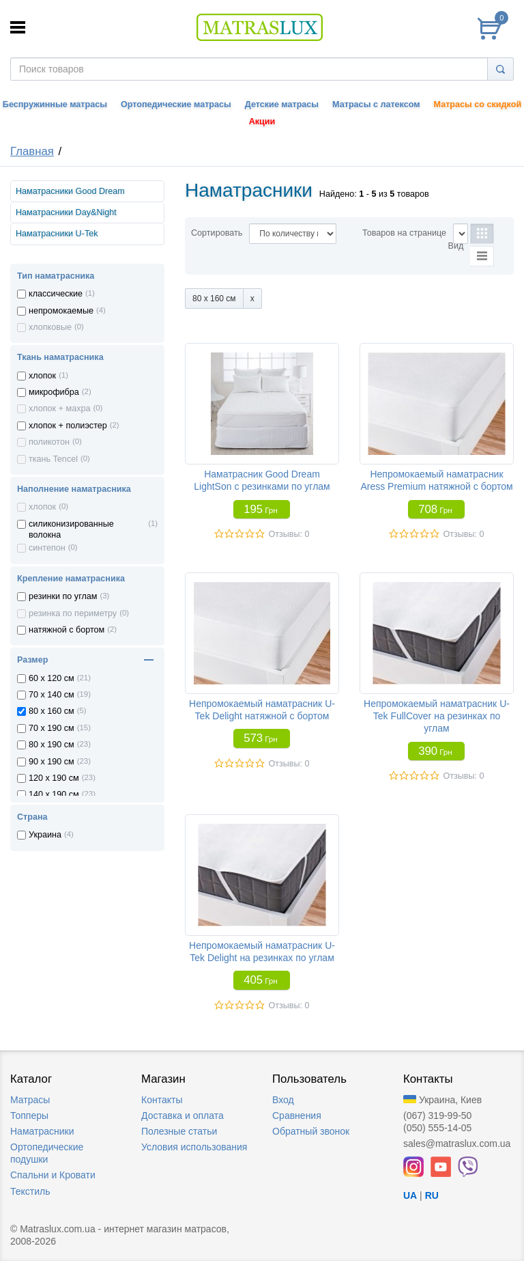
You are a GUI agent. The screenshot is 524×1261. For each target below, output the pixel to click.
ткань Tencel (53, 459)
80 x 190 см (51, 744)
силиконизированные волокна (71, 529)
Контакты (161, 1099)
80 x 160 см (51, 711)
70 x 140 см (51, 694)
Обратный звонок (310, 1131)
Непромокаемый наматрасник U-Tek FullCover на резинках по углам (437, 716)
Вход (283, 1099)
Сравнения (296, 1115)
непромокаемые (61, 311)
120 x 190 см (54, 778)
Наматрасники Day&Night (66, 212)
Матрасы (30, 1099)
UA (410, 1195)
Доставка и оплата (182, 1115)
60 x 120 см (51, 678)
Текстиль (30, 1191)
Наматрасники (42, 1131)
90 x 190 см (51, 761)
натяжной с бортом (66, 630)
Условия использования (194, 1146)
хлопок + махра (59, 408)
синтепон (47, 548)
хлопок (42, 375)
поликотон (49, 442)
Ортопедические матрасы (176, 104)
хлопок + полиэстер (68, 425)
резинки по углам (63, 596)
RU (432, 1195)
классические (56, 294)
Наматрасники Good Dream (70, 191)
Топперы (29, 1115)
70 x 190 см (51, 728)
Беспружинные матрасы (55, 104)
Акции (262, 121)
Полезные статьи (179, 1131)
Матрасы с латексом (376, 104)
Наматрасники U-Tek (57, 233)
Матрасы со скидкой (478, 104)
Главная (32, 151)
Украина (45, 835)
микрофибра (54, 392)
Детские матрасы (282, 104)
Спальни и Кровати (53, 1174)
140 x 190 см (54, 794)
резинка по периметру (73, 613)
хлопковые (50, 327)
